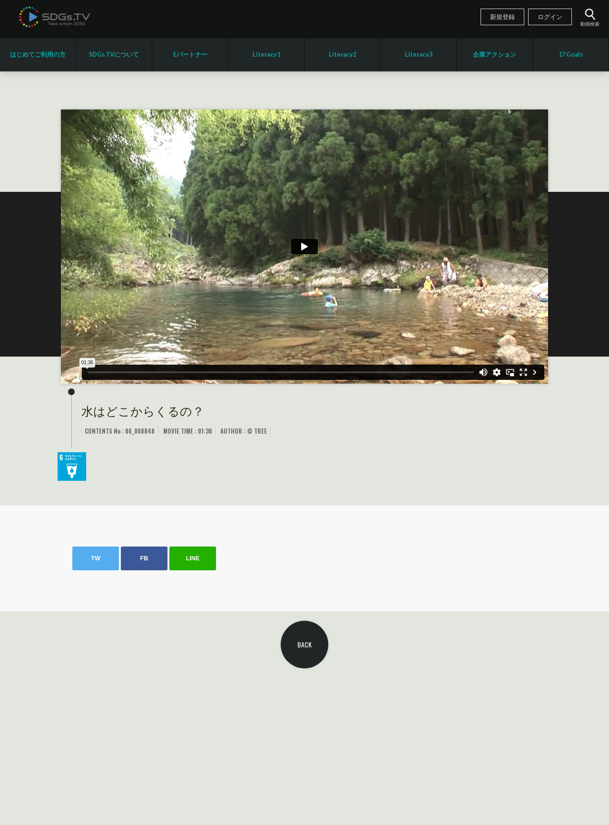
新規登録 (502, 17)
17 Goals (571, 54)
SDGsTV (54, 17)
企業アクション (494, 54)
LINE (193, 558)
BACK (304, 644)
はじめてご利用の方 (38, 54)
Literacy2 (342, 54)
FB (144, 558)
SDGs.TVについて (114, 54)
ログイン (550, 17)
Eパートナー (190, 54)
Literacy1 (266, 54)
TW (95, 558)
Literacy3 (418, 54)
